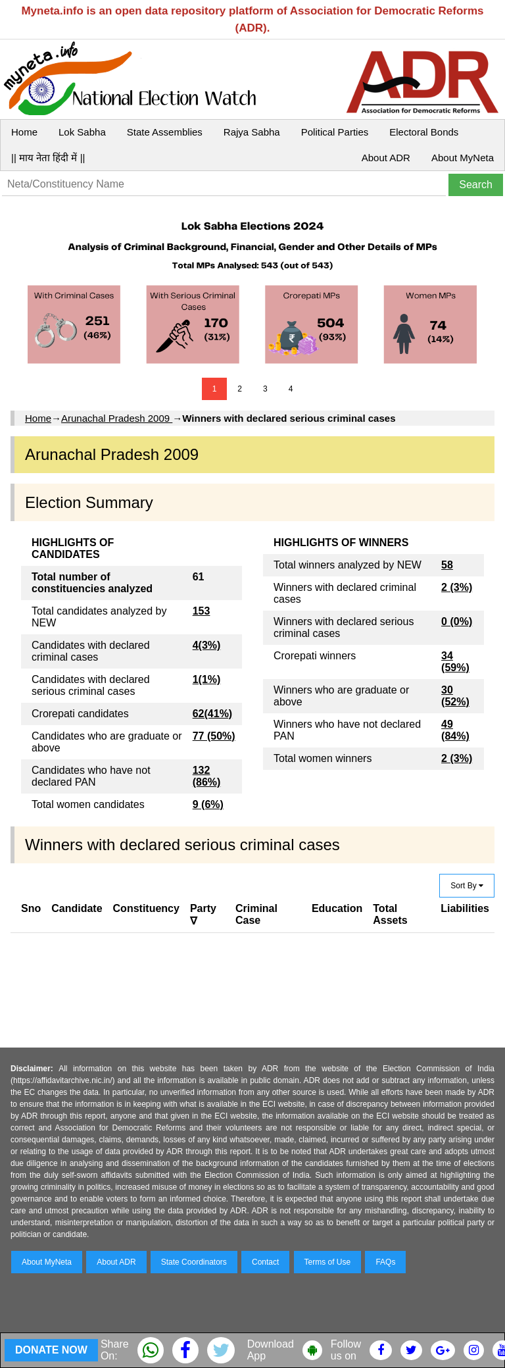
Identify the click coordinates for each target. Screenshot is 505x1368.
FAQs (385, 1262)
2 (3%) (456, 587)
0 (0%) (456, 621)
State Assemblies (165, 132)
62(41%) (212, 713)
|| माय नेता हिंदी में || (48, 157)
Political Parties (335, 132)
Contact (265, 1262)
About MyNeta (462, 157)
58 (447, 564)
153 (201, 611)
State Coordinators (194, 1262)
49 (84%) (455, 730)
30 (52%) (455, 695)
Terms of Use (327, 1262)
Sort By (466, 885)
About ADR (386, 157)
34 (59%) (455, 661)
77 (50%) (214, 736)
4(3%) (207, 645)
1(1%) (207, 679)
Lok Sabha (82, 132)
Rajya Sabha (252, 132)
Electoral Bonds (423, 132)
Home (24, 132)
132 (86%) (207, 776)
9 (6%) (208, 804)
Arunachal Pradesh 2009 (116, 418)
